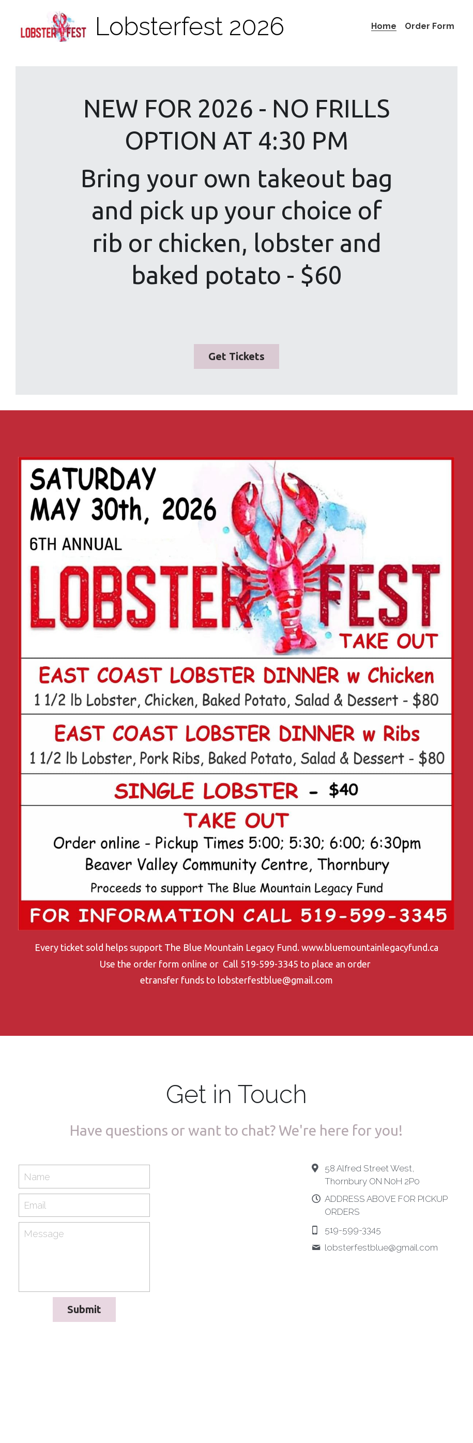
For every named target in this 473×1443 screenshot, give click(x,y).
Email (35, 1207)
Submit (84, 1311)
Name (37, 1178)
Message (44, 1235)
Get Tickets (236, 357)
